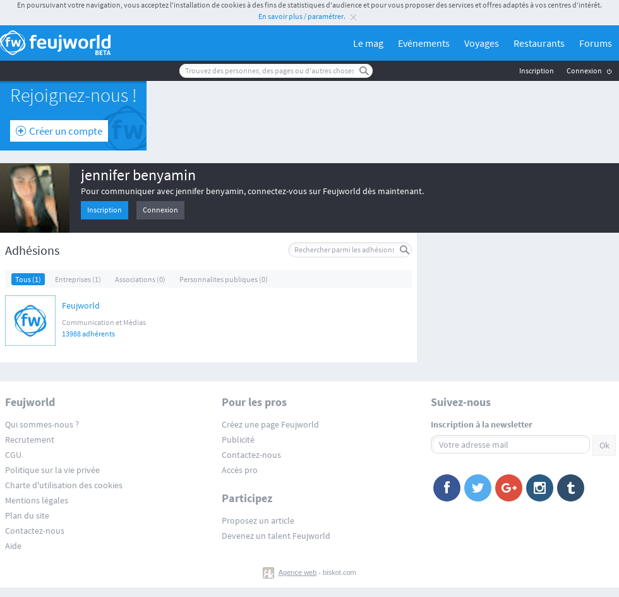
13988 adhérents (88, 333)
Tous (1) (28, 279)
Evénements (424, 43)
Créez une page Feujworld (270, 424)
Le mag (368, 43)
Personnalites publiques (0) (223, 279)
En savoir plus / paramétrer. (302, 16)
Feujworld (81, 306)
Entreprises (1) (78, 279)
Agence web (298, 572)
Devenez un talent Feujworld (276, 535)
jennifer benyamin (138, 175)
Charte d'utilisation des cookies (64, 485)
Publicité (238, 439)
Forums (595, 43)
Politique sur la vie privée (52, 470)
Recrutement (29, 439)
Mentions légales (36, 500)
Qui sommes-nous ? (42, 424)
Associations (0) (140, 279)
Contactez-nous (34, 530)
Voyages (481, 43)
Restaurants (539, 43)
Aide (13, 545)
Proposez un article (258, 520)
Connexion (584, 70)
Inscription (536, 70)
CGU (13, 454)
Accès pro (240, 470)
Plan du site (27, 515)
